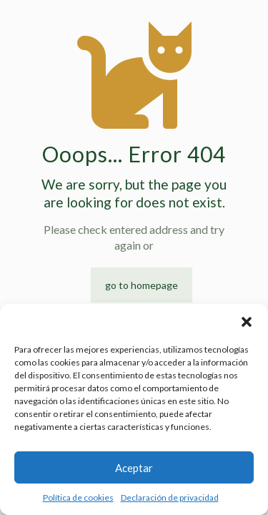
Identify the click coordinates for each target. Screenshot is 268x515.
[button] (246, 322)
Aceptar (134, 467)
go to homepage (141, 285)
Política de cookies (78, 497)
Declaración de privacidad (170, 497)
